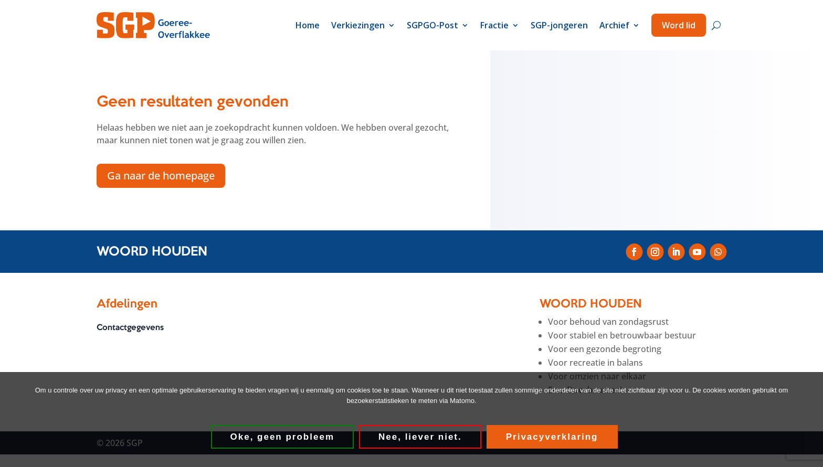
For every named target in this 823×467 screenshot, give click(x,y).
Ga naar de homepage (161, 175)
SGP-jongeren (559, 25)
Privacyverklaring (552, 437)
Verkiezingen (358, 25)
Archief (614, 25)
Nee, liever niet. (420, 437)
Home (308, 25)
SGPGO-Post (432, 25)
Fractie (494, 25)
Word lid (678, 25)
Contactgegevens (130, 328)
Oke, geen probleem (282, 437)
